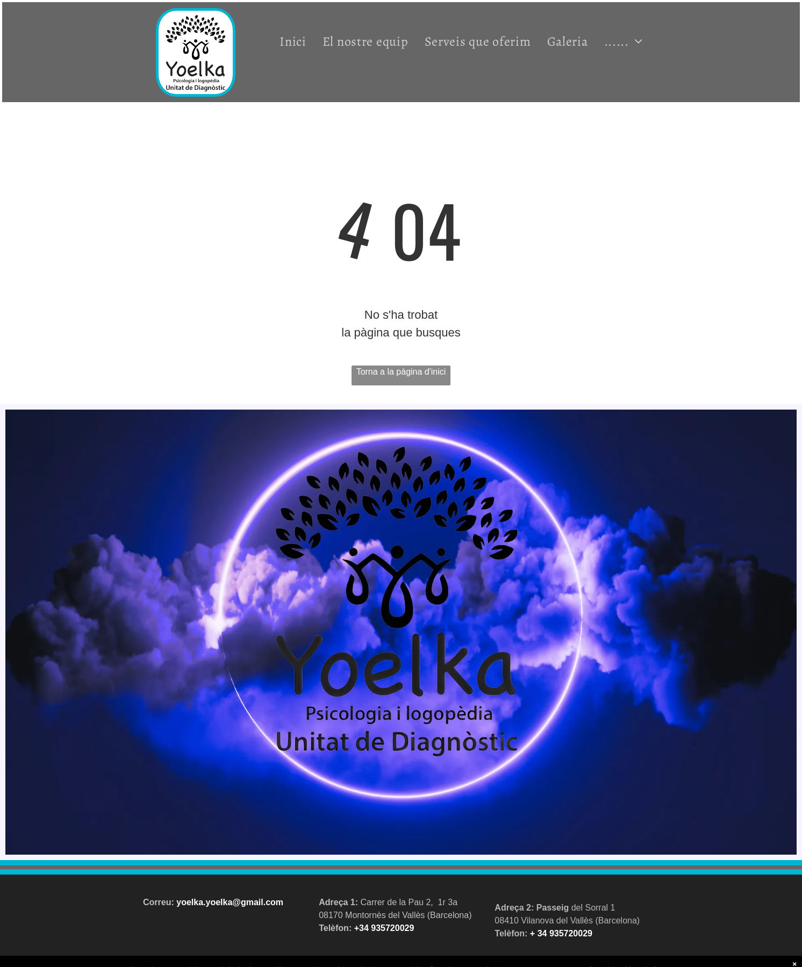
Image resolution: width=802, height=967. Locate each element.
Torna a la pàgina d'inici (401, 371)
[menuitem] (292, 41)
